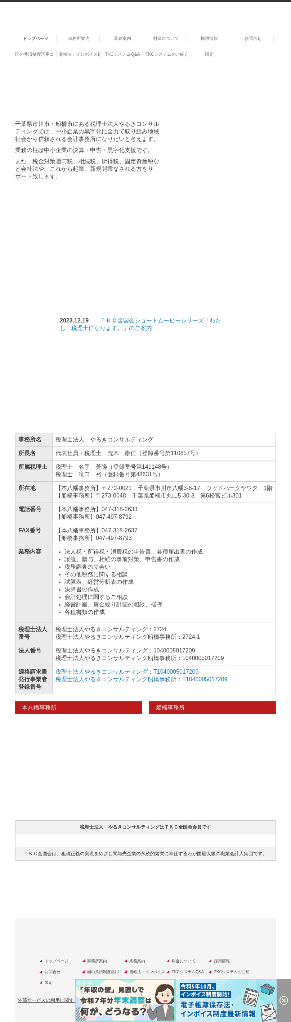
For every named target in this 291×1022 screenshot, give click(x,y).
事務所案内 (79, 38)
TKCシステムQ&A (122, 54)
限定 (209, 54)
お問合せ (252, 38)
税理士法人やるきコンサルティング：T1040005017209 (126, 672)
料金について (166, 38)
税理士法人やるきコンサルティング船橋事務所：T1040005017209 (141, 679)
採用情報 (209, 38)
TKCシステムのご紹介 (166, 54)
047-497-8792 (114, 517)
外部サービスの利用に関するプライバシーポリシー (71, 1000)
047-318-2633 (120, 509)
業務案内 (122, 38)
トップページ (36, 38)
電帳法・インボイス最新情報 (79, 54)
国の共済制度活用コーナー (36, 54)
